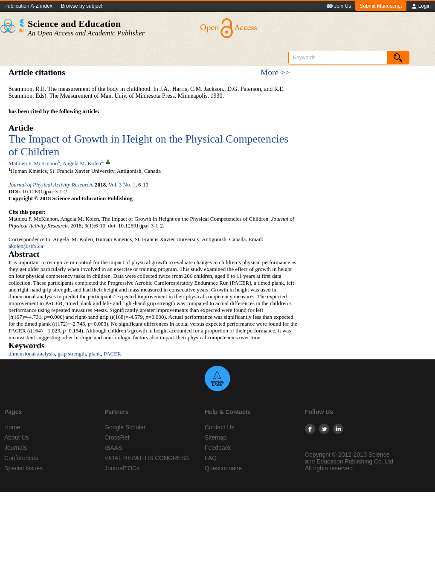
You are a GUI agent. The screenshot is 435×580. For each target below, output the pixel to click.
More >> (275, 72)
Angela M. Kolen (81, 163)
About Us (16, 437)
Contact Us (219, 427)
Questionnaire (223, 468)
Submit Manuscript (381, 6)
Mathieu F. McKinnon (33, 163)
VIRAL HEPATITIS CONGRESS (146, 458)
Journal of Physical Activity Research (50, 184)
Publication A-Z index (28, 6)
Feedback (218, 447)
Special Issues (23, 468)
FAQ (211, 458)
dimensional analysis (32, 353)
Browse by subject (81, 6)
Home (12, 427)
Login (421, 6)
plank (95, 353)
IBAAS (113, 447)
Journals (15, 447)
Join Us (338, 6)
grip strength (72, 353)
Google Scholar (125, 427)
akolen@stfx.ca (26, 246)
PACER (112, 353)
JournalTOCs (121, 468)
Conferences (21, 458)
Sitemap (215, 437)
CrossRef (116, 437)
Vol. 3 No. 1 (121, 184)
